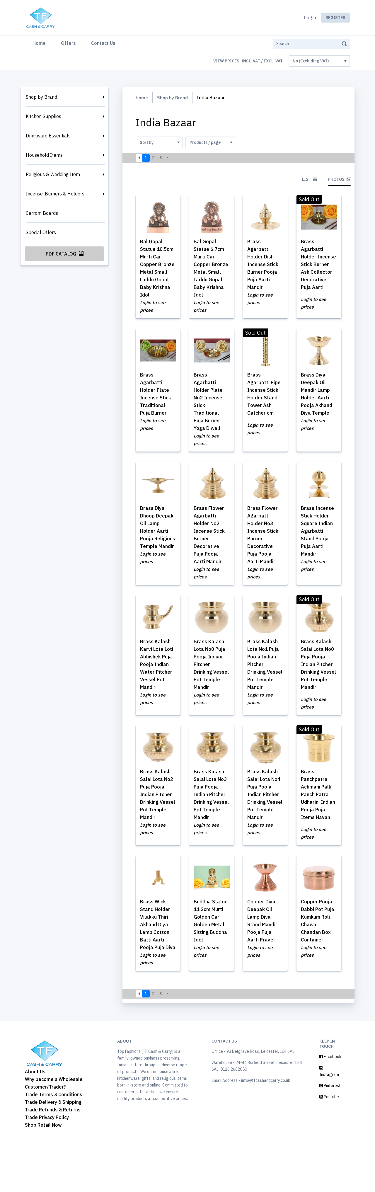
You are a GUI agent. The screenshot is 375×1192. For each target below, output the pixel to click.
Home (40, 42)
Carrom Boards (42, 213)
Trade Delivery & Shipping (53, 1149)
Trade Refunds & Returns (53, 1156)
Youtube (329, 1143)
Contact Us (103, 43)
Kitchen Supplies (43, 116)
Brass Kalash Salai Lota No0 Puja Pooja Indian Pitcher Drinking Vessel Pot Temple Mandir (317, 681)
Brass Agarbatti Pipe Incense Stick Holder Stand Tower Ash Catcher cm (263, 404)
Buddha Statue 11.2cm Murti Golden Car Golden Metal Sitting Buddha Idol (211, 962)
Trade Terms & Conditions (53, 1141)
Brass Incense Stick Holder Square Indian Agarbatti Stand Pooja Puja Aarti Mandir (319, 538)
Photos (339, 179)
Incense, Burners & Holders (55, 194)
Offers (68, 43)
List (309, 179)
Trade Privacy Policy (47, 1164)
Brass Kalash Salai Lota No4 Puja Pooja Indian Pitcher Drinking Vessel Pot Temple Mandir (263, 828)
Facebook (330, 1103)
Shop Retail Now (43, 1172)
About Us (35, 1118)
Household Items (44, 155)
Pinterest (330, 1132)
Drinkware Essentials (48, 136)
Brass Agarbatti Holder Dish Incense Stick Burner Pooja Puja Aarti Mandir (264, 265)
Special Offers (41, 232)
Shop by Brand (41, 97)
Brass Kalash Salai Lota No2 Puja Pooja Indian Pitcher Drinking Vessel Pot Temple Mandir (156, 828)
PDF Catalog (64, 254)
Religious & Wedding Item (53, 174)
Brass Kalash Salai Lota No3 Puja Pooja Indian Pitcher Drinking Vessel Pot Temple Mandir (210, 828)
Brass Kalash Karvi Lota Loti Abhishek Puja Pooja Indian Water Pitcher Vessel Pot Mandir (158, 673)
